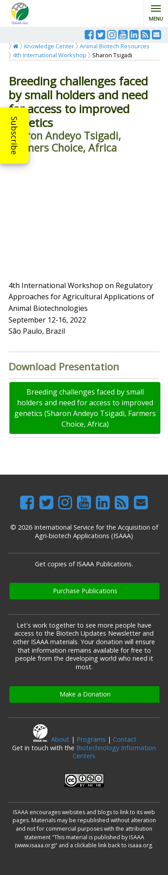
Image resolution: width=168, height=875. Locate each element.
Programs (91, 739)
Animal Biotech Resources (115, 46)
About (60, 739)
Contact (125, 739)
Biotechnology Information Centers (114, 751)
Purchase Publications (85, 590)
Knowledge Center (49, 46)
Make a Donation (85, 694)
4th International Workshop (49, 55)
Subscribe (14, 135)
